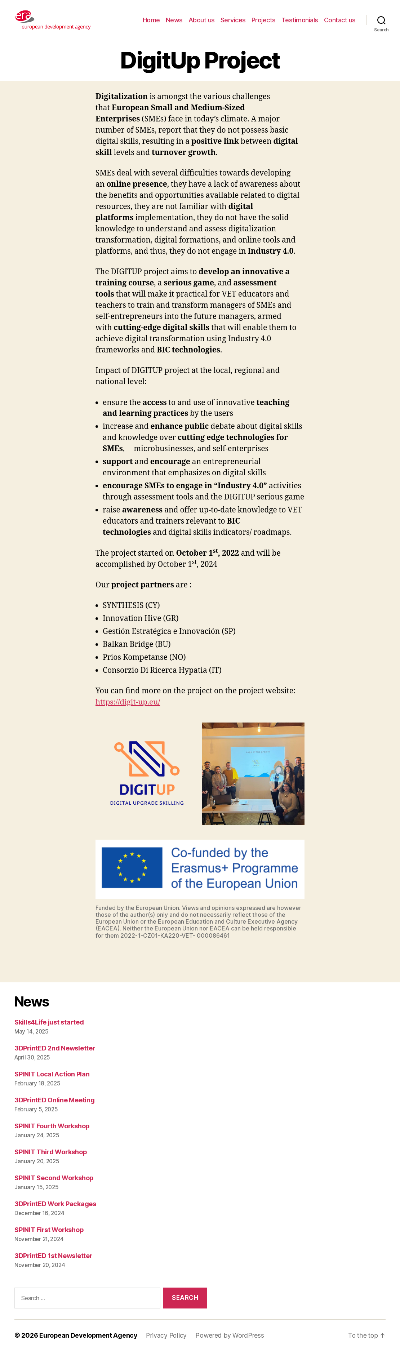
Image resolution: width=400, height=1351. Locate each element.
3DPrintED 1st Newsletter (53, 1255)
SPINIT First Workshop (49, 1230)
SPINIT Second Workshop (54, 1178)
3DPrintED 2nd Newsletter (54, 1048)
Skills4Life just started (49, 1022)
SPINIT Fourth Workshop (52, 1126)
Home (151, 20)
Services (233, 20)
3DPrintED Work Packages (55, 1204)
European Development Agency (89, 1335)
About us (201, 20)
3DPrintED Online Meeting (54, 1100)
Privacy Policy (167, 1335)
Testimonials (299, 20)
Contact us (340, 20)
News (174, 20)
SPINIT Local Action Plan (52, 1074)
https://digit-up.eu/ (128, 702)
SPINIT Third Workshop (50, 1152)
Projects (264, 20)
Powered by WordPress (231, 1335)
